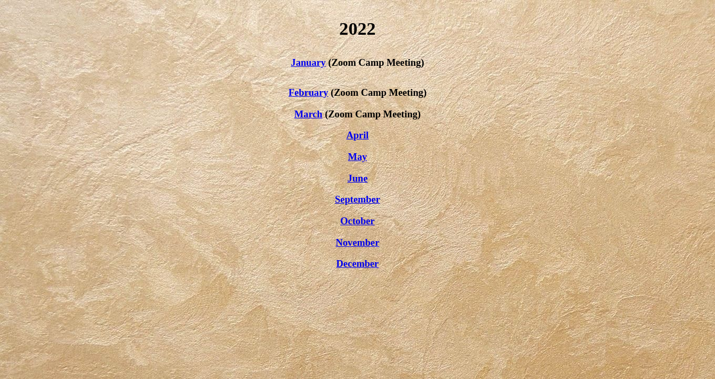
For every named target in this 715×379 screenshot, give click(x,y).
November (358, 242)
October (357, 220)
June (357, 178)
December (357, 263)
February (309, 92)
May (357, 156)
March (308, 113)
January (308, 62)
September (357, 199)
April (357, 135)
